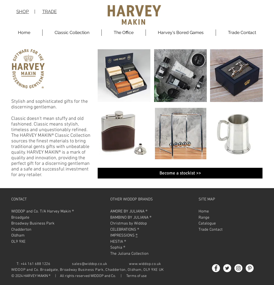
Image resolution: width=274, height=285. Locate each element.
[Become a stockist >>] (180, 173)
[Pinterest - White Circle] (250, 268)
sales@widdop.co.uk (89, 264)
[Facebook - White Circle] (216, 268)
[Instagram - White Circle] (238, 268)
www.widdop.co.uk (145, 264)
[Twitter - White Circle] (227, 268)
